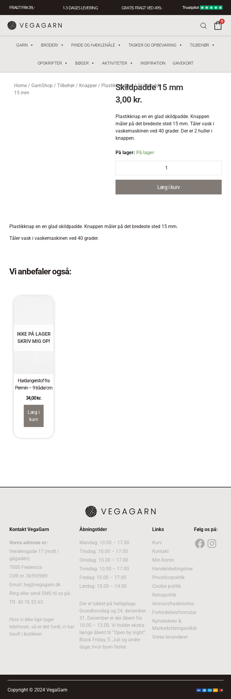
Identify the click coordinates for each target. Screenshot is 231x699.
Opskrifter (53, 63)
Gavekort (183, 63)
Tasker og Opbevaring (155, 45)
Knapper (88, 85)
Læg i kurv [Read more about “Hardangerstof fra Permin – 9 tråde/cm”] (34, 415)
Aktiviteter (117, 63)
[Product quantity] (169, 168)
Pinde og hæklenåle (96, 45)
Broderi (52, 45)
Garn (25, 45)
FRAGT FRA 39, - (22, 7)
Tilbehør (202, 45)
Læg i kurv (168, 187)
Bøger (85, 63)
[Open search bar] (204, 25)
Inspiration (152, 63)
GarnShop (42, 85)
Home (20, 85)
